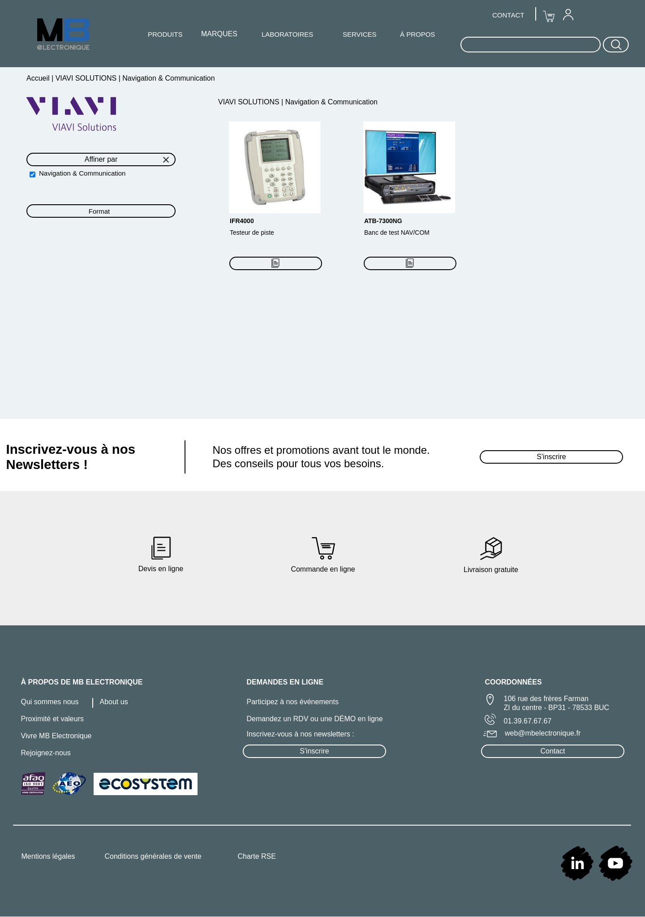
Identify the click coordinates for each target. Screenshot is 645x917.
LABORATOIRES (287, 34)
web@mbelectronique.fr (542, 733)
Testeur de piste (252, 232)
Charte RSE (257, 856)
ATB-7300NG (383, 220)
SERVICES (360, 34)
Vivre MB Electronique (56, 736)
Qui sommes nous (50, 702)
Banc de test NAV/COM (397, 232)
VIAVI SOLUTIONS (86, 78)
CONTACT (508, 15)
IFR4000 (242, 220)
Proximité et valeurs (52, 719)
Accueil (39, 78)
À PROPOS (417, 34)
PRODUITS (165, 34)
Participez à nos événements (293, 702)
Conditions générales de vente (153, 856)
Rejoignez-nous (46, 753)
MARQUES (219, 34)
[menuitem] (568, 14)
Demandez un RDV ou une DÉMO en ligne (315, 719)
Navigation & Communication (82, 173)
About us (114, 702)
